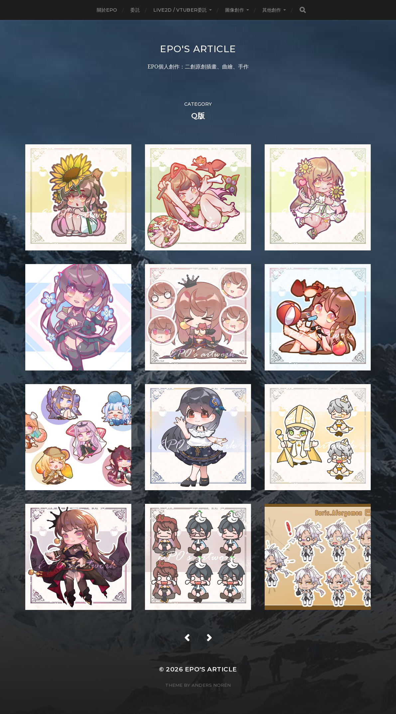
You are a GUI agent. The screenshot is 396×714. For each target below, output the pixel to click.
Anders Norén (211, 685)
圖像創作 (234, 10)
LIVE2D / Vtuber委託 (180, 10)
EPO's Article (198, 49)
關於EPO (107, 10)
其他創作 (271, 10)
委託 (135, 10)
